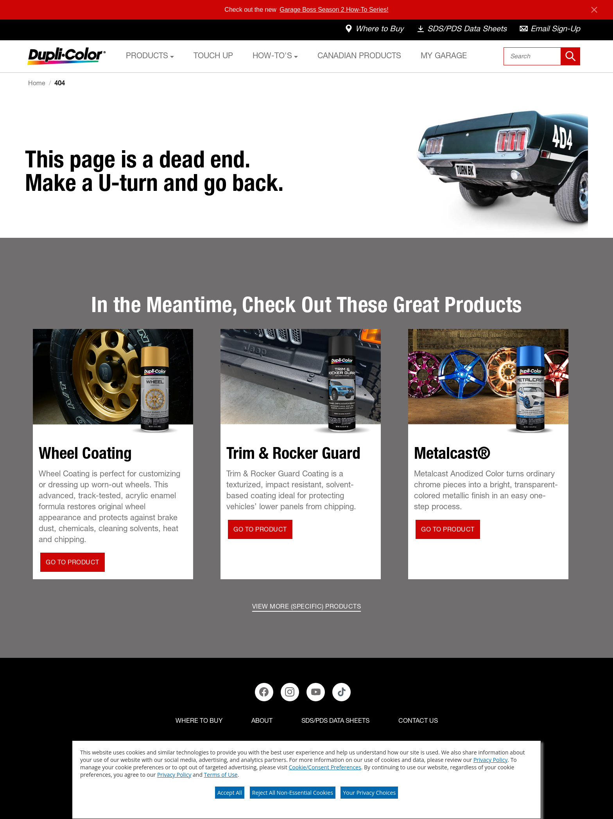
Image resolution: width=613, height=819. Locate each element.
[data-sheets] (461, 30)
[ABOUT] (261, 721)
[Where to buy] (199, 721)
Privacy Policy (490, 759)
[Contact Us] (418, 721)
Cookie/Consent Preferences (325, 767)
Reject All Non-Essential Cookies (292, 792)
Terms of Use (221, 774)
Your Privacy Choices (369, 792)
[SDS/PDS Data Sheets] (335, 721)
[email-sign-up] (549, 30)
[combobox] (542, 56)
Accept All (229, 792)
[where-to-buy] (373, 30)
